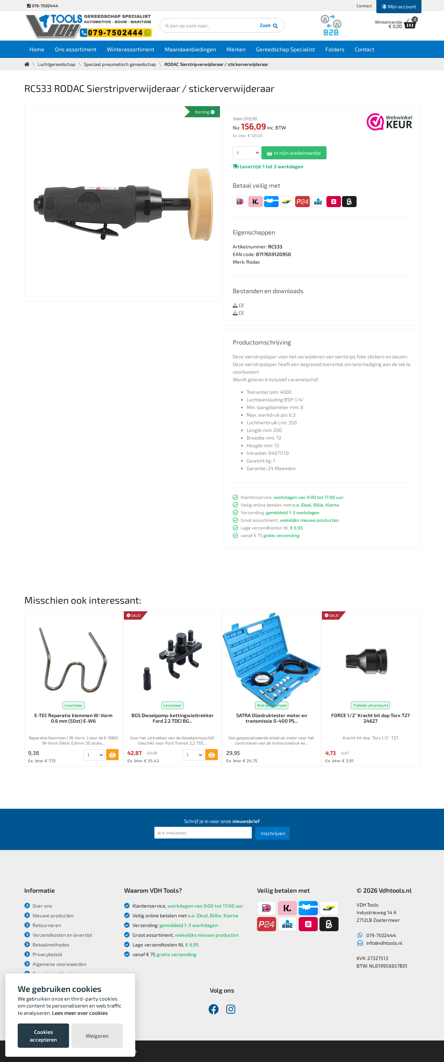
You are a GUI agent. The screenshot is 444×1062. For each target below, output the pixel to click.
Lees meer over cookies (80, 1013)
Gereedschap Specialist (285, 49)
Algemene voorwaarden (55, 964)
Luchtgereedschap (57, 64)
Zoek (269, 26)
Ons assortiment (75, 49)
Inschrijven (273, 833)
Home (36, 49)
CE (238, 305)
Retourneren (42, 925)
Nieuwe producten (49, 915)
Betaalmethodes (46, 945)
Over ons (38, 906)
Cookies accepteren (43, 1036)
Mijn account (399, 6)
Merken (236, 49)
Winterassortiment (130, 49)
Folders (334, 49)
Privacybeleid (43, 954)
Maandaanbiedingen (190, 49)
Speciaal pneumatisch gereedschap (120, 64)
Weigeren (97, 1036)
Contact (364, 5)
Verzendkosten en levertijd (58, 935)
